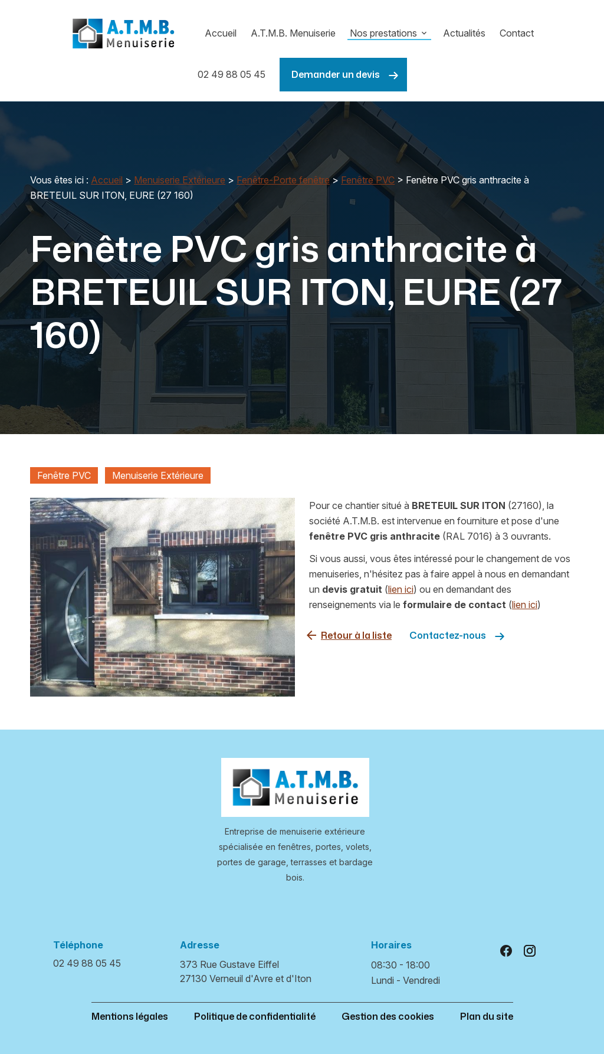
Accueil (221, 33)
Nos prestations (383, 33)
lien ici (400, 589)
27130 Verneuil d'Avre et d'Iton (245, 970)
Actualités (464, 33)
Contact (517, 33)
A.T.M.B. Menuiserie (293, 33)
